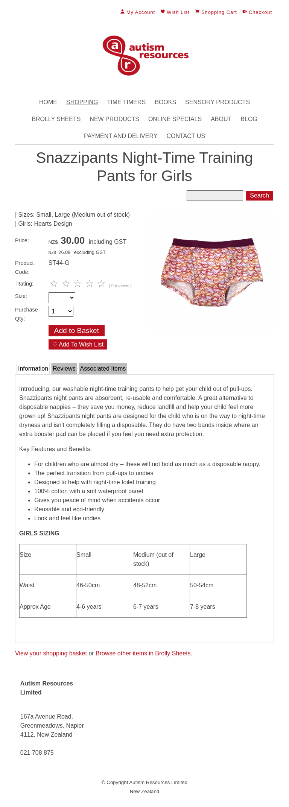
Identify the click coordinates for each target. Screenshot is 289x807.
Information (33, 368)
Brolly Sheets (56, 119)
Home (48, 102)
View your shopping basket (51, 653)
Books (165, 102)
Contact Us (185, 136)
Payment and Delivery (120, 136)
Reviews (64, 368)
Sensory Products (217, 102)
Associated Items (103, 368)
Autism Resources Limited (158, 782)
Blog (248, 119)
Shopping (82, 102)
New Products (114, 119)
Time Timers (126, 102)
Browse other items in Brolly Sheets (143, 653)
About (221, 119)
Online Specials (175, 119)
